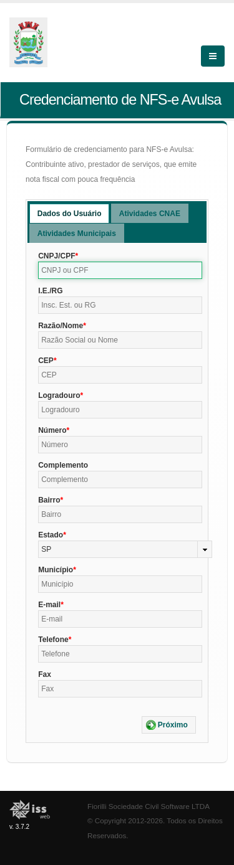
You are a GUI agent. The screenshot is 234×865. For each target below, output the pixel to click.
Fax (44, 674)
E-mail (49, 604)
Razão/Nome (60, 325)
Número (52, 430)
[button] (169, 725)
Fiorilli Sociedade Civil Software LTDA (148, 806)
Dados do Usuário (69, 213)
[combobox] (125, 549)
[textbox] (120, 270)
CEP (46, 360)
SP (46, 549)
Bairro (49, 500)
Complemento (63, 465)
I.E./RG (50, 290)
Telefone (53, 639)
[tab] (69, 213)
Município (55, 569)
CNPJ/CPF (56, 256)
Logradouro (59, 395)
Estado (50, 535)
